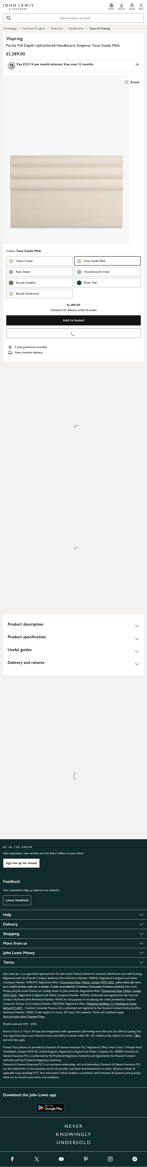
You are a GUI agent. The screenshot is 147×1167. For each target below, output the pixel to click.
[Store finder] (111, 6)
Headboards (76, 28)
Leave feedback (17, 900)
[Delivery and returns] (73, 664)
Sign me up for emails (21, 863)
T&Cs (137, 1035)
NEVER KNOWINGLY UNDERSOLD (73, 1134)
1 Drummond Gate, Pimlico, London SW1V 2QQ (87, 982)
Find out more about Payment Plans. (24, 1016)
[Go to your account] (121, 6)
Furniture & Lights (33, 28)
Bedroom (57, 28)
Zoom (131, 82)
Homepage (10, 28)
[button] (141, 6)
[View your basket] (132, 6)
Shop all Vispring (99, 28)
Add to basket (73, 320)
